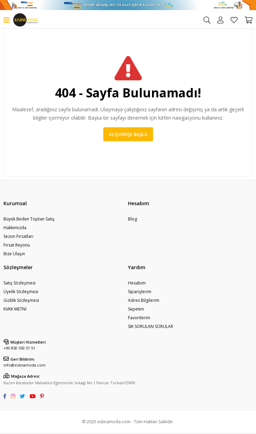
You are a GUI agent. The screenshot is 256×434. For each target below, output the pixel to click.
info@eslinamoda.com (24, 365)
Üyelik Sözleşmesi (20, 292)
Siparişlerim (139, 292)
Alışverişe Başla (128, 134)
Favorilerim (234, 20)
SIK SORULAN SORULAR (150, 326)
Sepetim (136, 309)
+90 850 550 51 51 (19, 348)
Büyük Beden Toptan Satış (29, 219)
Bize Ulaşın (14, 254)
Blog (132, 219)
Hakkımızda (14, 228)
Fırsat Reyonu (16, 245)
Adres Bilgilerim (143, 300)
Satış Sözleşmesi (19, 283)
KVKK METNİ (14, 309)
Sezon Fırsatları (18, 236)
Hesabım (137, 283)
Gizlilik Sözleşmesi (21, 300)
